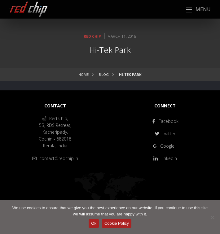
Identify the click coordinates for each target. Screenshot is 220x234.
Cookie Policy (116, 223)
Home (83, 74)
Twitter (165, 133)
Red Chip (92, 36)
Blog (104, 74)
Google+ (165, 146)
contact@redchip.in (55, 158)
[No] (212, 217)
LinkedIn (165, 158)
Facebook (165, 121)
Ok (93, 223)
